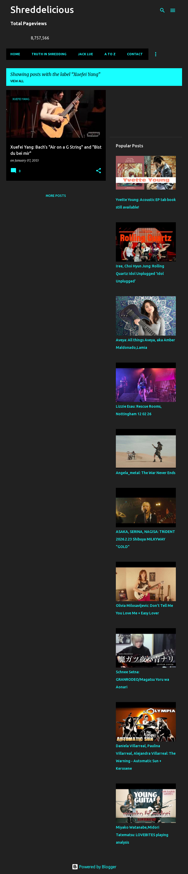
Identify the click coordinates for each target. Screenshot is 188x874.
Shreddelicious (42, 9)
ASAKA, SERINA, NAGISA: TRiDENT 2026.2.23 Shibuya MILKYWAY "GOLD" (145, 539)
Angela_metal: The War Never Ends (145, 473)
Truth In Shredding (49, 54)
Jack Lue (85, 54)
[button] (98, 171)
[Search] (162, 10)
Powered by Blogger (94, 866)
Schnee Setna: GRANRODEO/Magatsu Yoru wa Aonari (142, 679)
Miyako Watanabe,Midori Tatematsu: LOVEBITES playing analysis (142, 834)
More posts (56, 195)
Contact (135, 54)
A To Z (110, 54)
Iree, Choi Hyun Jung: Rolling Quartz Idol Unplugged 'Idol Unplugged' (140, 273)
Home (15, 54)
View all (17, 81)
